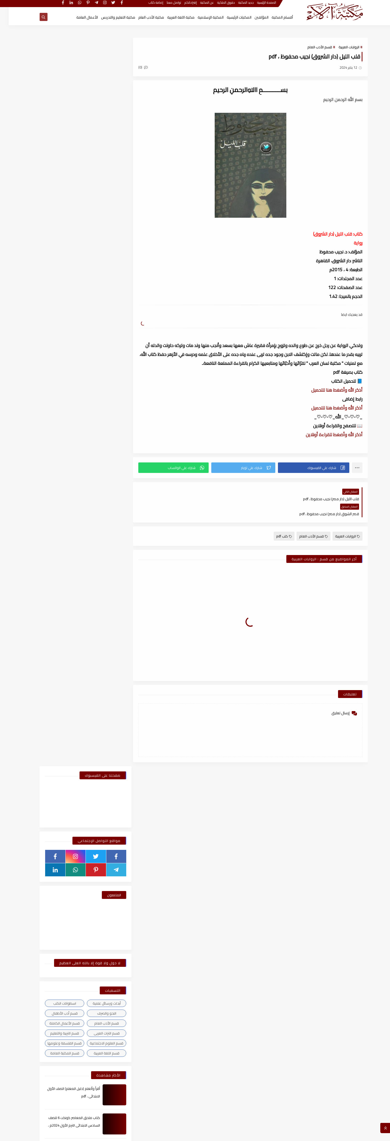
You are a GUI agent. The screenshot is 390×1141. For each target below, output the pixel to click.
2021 (106, 1025)
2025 (106, 575)
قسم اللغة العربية (98, 325)
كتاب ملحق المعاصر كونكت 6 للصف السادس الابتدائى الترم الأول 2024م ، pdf (65, 397)
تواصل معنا (165, 5)
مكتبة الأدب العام (142, 17)
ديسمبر (100, 585)
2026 (106, 539)
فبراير (102, 557)
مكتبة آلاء (302, 1134)
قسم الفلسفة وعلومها (56, 315)
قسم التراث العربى (98, 305)
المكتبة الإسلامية (202, 17)
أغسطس (99, 612)
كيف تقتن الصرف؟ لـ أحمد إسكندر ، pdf (64, 418)
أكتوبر (102, 713)
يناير (103, 566)
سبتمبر (101, 603)
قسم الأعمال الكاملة (56, 295)
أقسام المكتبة (273, 17)
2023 (106, 805)
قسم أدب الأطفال (56, 285)
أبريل (102, 649)
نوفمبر (101, 594)
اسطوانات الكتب (56, 275)
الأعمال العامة (78, 17)
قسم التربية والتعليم (55, 305)
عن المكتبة (198, 5)
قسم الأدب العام (311, 47)
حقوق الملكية (217, 5)
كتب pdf (275, 521)
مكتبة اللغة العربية (172, 17)
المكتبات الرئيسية (230, 17)
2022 (106, 906)
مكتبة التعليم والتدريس (109, 17)
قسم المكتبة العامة (56, 325)
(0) (136, 67)
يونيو (102, 630)
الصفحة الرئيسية (258, 5)
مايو (102, 640)
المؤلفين (253, 17)
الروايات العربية (340, 47)
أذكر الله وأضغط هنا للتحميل (328, 390)
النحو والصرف (98, 285)
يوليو (102, 621)
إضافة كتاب (147, 5)
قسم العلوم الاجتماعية (98, 315)
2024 (106, 686)
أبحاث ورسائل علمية (98, 275)
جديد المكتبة (237, 5)
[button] (305, 467)
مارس (101, 548)
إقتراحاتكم (182, 5)
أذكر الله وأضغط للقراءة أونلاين (325, 434)
